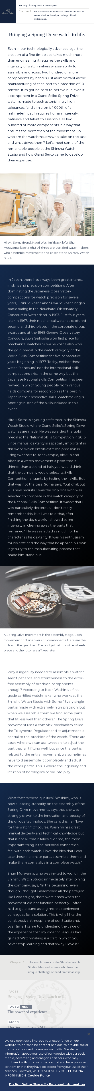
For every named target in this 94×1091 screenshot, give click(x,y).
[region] (47, 1059)
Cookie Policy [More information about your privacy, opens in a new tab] (39, 1075)
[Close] (89, 1034)
